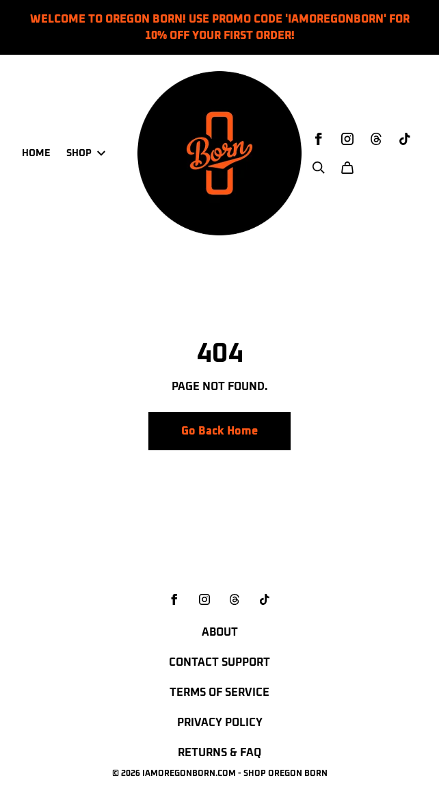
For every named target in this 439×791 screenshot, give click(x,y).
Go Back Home (219, 431)
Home (36, 153)
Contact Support (219, 662)
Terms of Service (219, 692)
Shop (85, 153)
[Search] (318, 167)
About (220, 632)
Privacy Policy (220, 722)
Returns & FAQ (219, 752)
